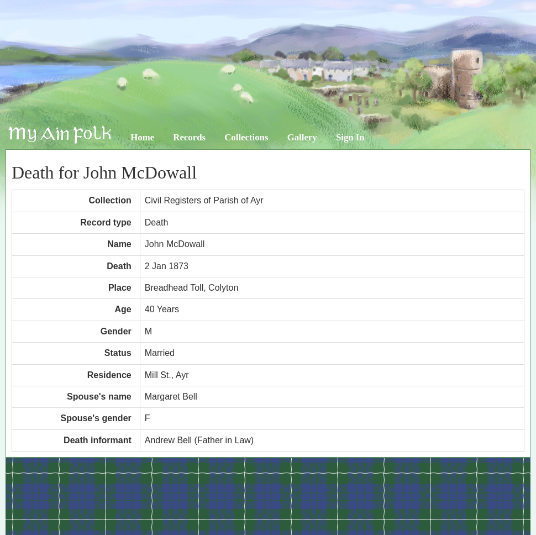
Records (189, 137)
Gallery (302, 137)
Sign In (350, 137)
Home (142, 137)
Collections (246, 137)
